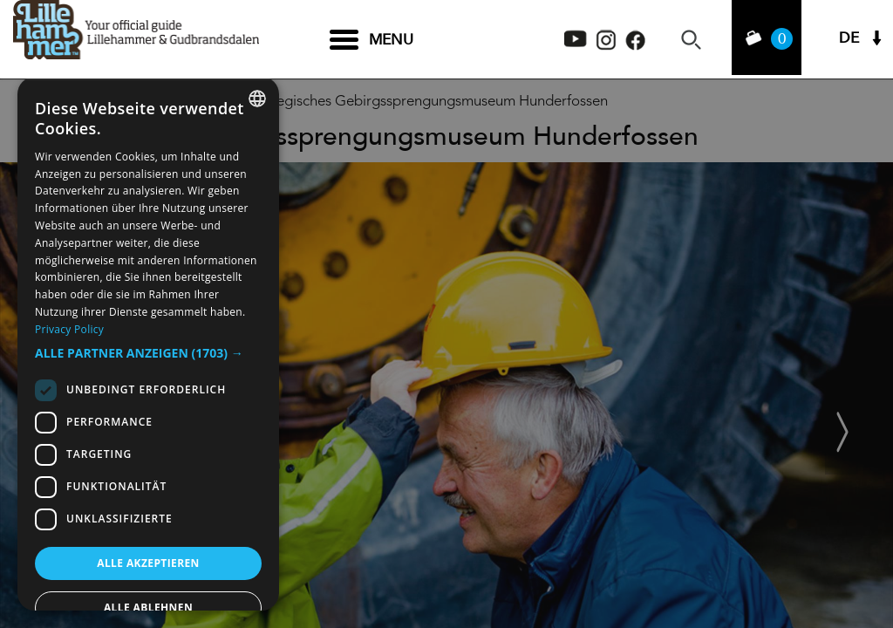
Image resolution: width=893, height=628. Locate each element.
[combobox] (257, 98)
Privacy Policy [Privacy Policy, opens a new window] (69, 329)
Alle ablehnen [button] (148, 607)
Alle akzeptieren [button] (148, 563)
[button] (148, 353)
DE (849, 40)
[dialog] (148, 344)
